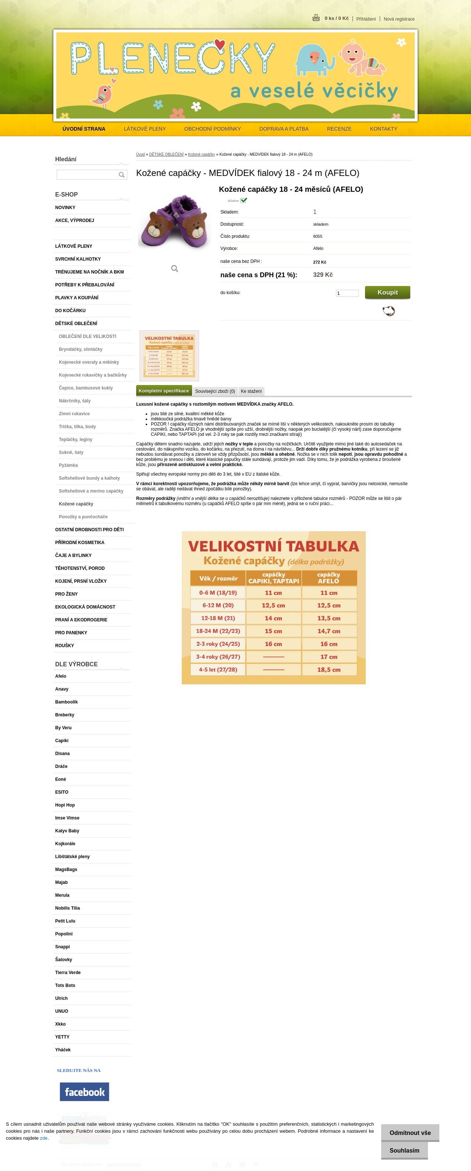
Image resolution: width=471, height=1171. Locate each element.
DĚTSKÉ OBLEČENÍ (166, 154)
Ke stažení (251, 391)
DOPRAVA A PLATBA (284, 129)
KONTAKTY (383, 129)
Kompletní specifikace (164, 391)
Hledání (66, 159)
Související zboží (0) (215, 391)
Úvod (140, 154)
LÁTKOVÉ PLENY (145, 129)
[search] (121, 174)
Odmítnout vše (409, 1133)
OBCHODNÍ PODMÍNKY (212, 129)
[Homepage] (84, 128)
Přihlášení (366, 19)
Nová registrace (399, 19)
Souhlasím (403, 1150)
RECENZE (339, 129)
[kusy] (347, 293)
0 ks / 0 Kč (336, 18)
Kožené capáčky (201, 154)
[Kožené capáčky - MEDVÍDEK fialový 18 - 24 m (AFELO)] (175, 232)
